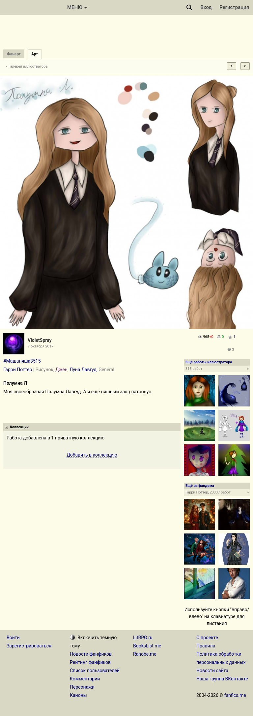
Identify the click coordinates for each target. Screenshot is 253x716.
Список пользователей (95, 670)
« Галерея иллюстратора (27, 66)
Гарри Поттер (17, 369)
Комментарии (85, 678)
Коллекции (19, 427)
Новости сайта (212, 670)
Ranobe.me (144, 654)
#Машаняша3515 (22, 361)
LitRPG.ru (143, 637)
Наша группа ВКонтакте (222, 678)
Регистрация (234, 7)
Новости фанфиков (91, 654)
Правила (205, 645)
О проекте (207, 637)
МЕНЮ (77, 7)
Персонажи (82, 687)
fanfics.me (235, 695)
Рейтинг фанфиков (90, 662)
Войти (13, 637)
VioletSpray (40, 340)
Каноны (78, 695)
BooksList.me (147, 645)
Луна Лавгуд (83, 369)
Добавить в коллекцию (92, 455)
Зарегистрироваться (29, 645)
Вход (206, 7)
